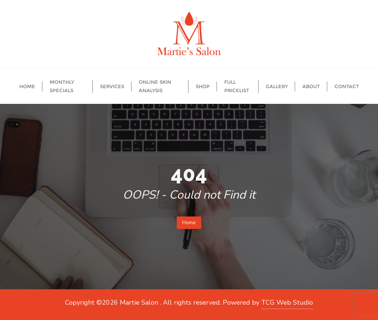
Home (189, 222)
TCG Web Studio (287, 302)
